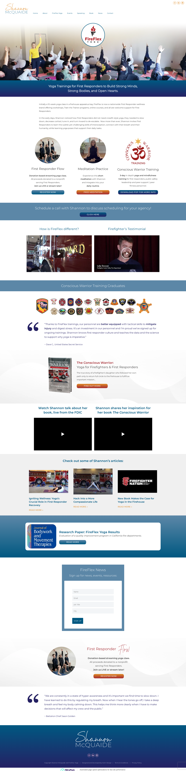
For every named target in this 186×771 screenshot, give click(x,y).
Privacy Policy (137, 762)
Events (69, 13)
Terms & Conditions (121, 762)
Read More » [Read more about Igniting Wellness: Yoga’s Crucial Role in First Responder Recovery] (36, 510)
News (100, 13)
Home (35, 13)
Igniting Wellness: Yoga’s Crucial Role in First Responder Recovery (48, 502)
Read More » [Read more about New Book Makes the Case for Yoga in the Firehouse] (125, 507)
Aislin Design (107, 762)
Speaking (81, 13)
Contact (110, 13)
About (45, 13)
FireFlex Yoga (57, 13)
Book (91, 13)
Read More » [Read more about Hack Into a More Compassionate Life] (80, 507)
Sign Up (78, 620)
